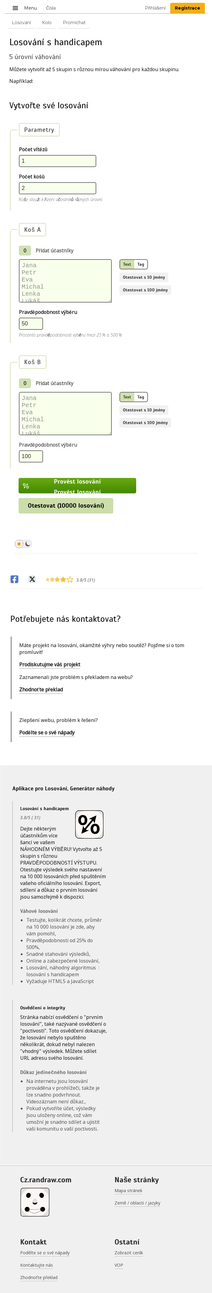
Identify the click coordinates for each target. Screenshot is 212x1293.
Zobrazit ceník (129, 1253)
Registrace (187, 8)
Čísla (51, 8)
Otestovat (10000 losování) (66, 506)
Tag (140, 264)
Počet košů (32, 176)
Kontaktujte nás (36, 1265)
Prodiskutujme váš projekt (49, 665)
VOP (119, 1265)
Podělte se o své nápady (47, 733)
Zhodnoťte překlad (41, 690)
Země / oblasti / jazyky (137, 1203)
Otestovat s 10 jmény (144, 277)
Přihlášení (155, 8)
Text (127, 264)
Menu (24, 7)
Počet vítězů (33, 149)
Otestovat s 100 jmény (145, 290)
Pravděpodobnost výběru (48, 312)
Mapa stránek (128, 1190)
